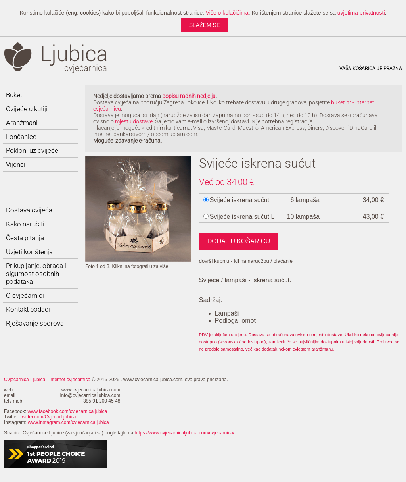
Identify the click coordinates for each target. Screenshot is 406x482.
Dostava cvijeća (29, 210)
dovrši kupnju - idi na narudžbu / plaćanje (246, 261)
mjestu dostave (134, 121)
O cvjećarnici (25, 295)
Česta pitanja (25, 238)
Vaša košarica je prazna (370, 68)
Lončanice (21, 137)
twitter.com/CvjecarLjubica (48, 417)
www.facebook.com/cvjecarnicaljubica (67, 411)
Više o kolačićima (227, 13)
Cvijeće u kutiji (27, 109)
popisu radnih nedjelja (189, 96)
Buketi (15, 95)
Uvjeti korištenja (29, 252)
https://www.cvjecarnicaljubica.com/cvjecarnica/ (184, 433)
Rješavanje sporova (35, 323)
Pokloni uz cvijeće (32, 150)
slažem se (204, 25)
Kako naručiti (25, 224)
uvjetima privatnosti (361, 13)
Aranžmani (22, 123)
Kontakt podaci (28, 309)
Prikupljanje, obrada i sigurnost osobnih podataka (36, 273)
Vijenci (15, 164)
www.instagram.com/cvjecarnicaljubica (68, 422)
